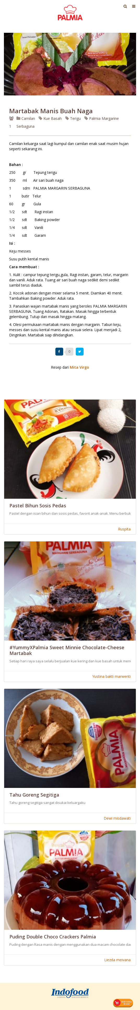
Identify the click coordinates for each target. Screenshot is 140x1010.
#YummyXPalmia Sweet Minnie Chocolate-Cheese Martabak (66, 650)
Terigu (73, 118)
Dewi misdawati (117, 818)
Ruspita (124, 529)
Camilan (25, 118)
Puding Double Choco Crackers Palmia (52, 936)
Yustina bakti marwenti (111, 676)
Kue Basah (50, 118)
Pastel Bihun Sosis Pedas (37, 505)
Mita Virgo (79, 367)
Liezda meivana (117, 959)
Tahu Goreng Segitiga (34, 795)
